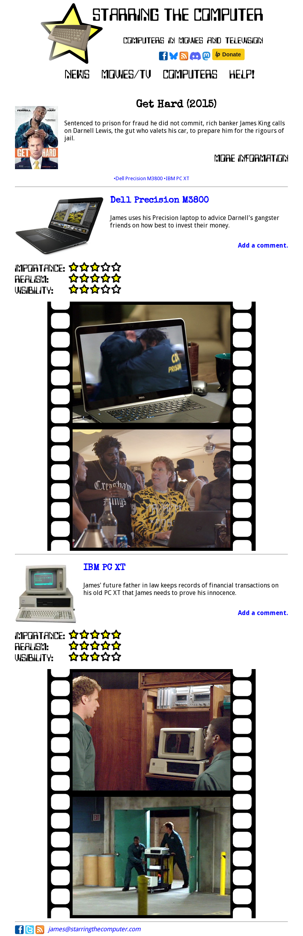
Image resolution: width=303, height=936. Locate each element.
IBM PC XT (104, 568)
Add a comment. (263, 245)
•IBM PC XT (176, 178)
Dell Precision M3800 (159, 200)
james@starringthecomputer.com (94, 929)
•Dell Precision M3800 (139, 178)
